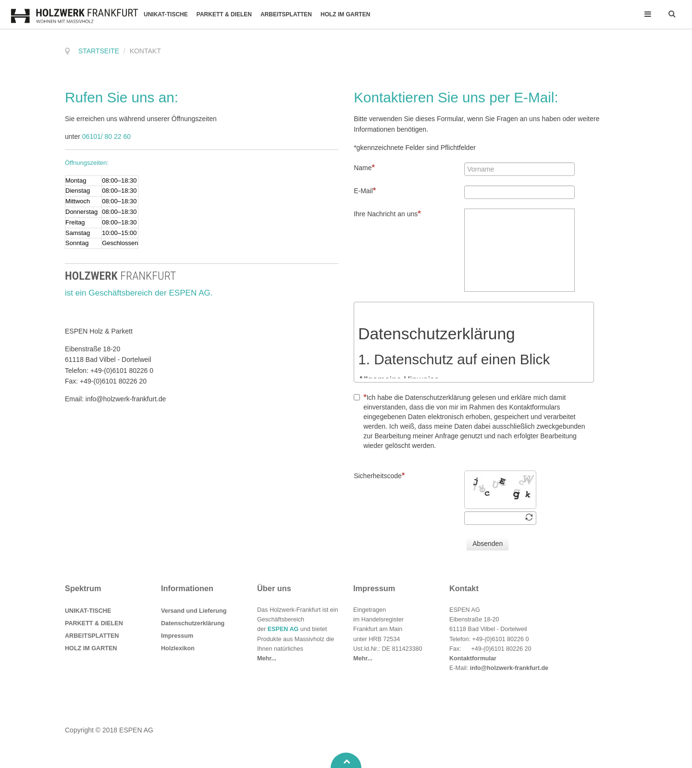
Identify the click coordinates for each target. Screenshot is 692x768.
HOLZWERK (120, 276)
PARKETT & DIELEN (224, 14)
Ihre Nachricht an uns (387, 213)
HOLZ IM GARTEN (345, 14)
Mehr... (266, 658)
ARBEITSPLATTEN (286, 14)
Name (364, 167)
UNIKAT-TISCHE (166, 14)
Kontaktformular (472, 658)
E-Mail (365, 190)
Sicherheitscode (379, 475)
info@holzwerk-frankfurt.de (509, 668)
